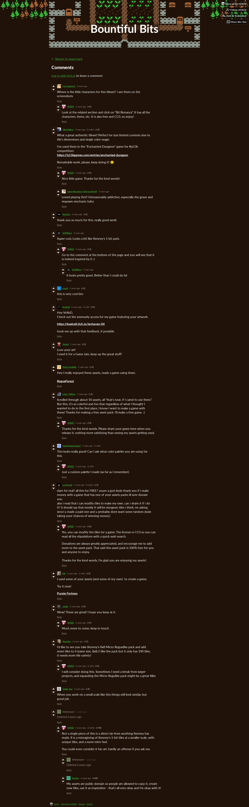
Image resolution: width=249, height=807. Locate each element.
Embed (90, 804)
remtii (65, 288)
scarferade (67, 485)
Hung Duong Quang (72, 446)
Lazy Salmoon (69, 86)
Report (82, 804)
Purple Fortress (67, 593)
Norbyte (66, 214)
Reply (59, 101)
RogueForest (65, 381)
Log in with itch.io (63, 75)
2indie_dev (67, 689)
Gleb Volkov (68, 129)
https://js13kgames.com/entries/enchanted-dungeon (92, 155)
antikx (65, 606)
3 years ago (80, 129)
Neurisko (67, 641)
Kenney (75, 778)
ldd (64, 573)
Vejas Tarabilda (69, 367)
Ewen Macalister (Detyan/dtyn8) (82, 191)
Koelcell (66, 307)
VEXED (70, 106)
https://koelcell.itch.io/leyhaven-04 (81, 324)
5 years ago (75, 288)
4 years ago (77, 214)
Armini (66, 344)
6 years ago (75, 606)
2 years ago (82, 86)
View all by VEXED (69, 804)
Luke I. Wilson (69, 394)
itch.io (56, 804)
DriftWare (67, 233)
